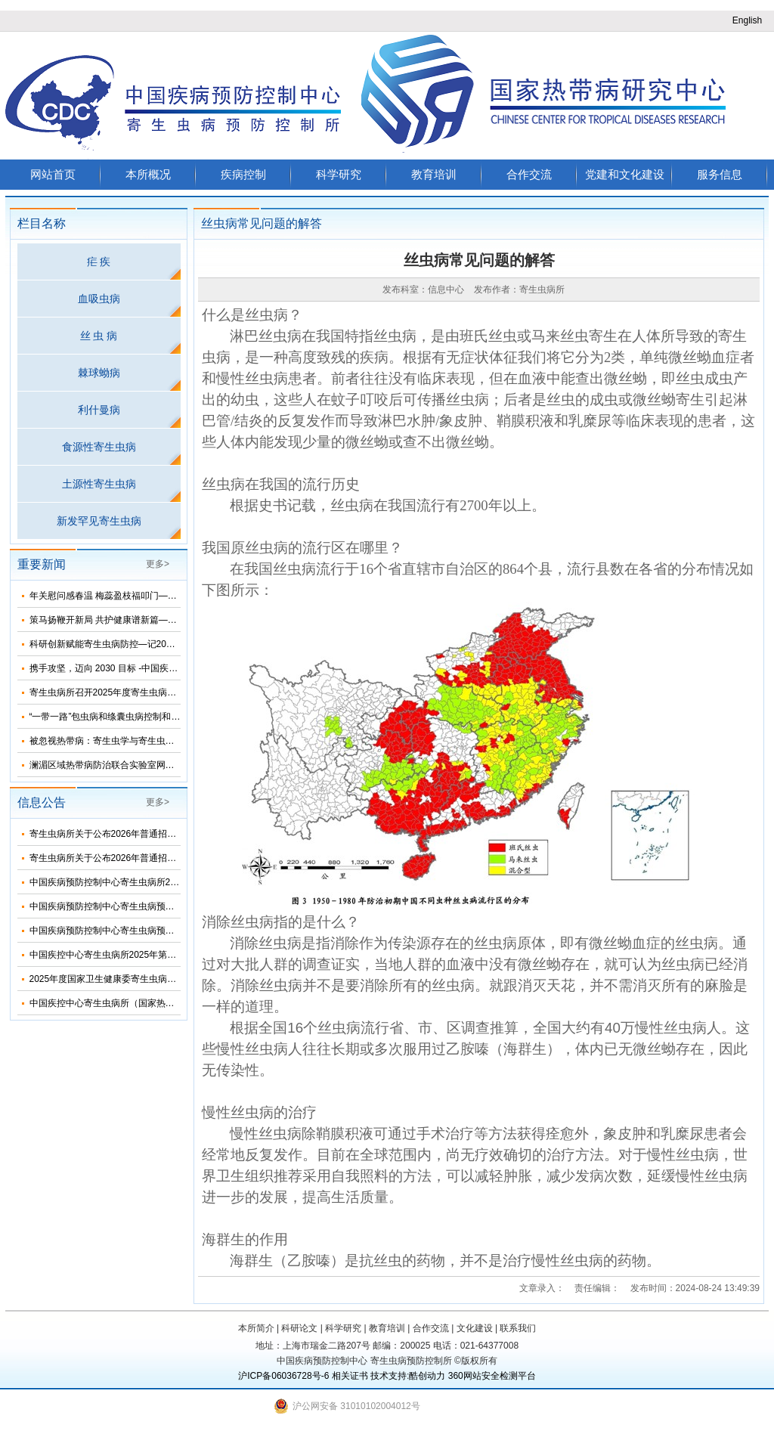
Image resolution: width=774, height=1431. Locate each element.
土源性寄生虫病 (99, 484)
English (747, 20)
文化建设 (475, 1328)
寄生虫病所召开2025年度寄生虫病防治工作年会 (125, 692)
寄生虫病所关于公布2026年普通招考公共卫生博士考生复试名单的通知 (171, 834)
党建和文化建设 (624, 174)
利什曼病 (99, 410)
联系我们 (518, 1328)
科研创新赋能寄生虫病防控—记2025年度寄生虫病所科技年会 (153, 644)
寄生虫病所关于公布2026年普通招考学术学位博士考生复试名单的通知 (171, 858)
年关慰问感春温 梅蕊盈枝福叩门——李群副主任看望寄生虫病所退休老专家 (180, 595)
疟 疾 (99, 262)
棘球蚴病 (99, 373)
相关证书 (350, 1376)
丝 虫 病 (99, 336)
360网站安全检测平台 (492, 1376)
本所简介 (256, 1328)
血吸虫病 (99, 299)
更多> (157, 564)
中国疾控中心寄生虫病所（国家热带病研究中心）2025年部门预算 (162, 1003)
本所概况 (148, 174)
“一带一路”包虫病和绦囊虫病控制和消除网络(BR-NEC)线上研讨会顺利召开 (179, 716)
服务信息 (719, 174)
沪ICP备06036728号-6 (283, 1376)
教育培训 (434, 174)
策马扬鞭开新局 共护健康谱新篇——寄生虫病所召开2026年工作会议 (167, 620)
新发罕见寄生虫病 (99, 521)
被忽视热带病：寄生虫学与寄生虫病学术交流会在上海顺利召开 (156, 741)
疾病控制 (243, 174)
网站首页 (53, 174)
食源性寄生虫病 (99, 447)
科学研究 (338, 174)
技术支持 (388, 1376)
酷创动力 (427, 1376)
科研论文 (299, 1328)
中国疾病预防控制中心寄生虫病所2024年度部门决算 (134, 882)
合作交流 (529, 174)
